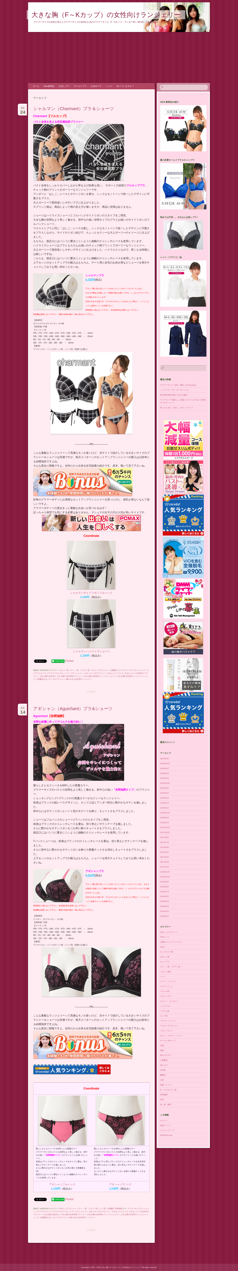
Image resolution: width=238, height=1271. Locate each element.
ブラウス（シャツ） (168, 1021)
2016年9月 (164, 882)
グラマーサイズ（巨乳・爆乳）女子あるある (178, 385)
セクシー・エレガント (169, 1001)
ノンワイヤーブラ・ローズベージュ (174, 390)
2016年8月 (164, 887)
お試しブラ (64, 86)
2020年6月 (164, 768)
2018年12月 (165, 813)
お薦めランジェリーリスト (171, 942)
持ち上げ (163, 1065)
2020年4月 (164, 778)
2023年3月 (164, 759)
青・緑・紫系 (165, 1104)
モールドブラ (80, 86)
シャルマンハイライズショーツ (91, 651)
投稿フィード (165, 1125)
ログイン (163, 1120)
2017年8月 (164, 837)
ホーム (36, 86)
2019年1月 (164, 808)
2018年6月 (164, 818)
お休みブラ (96, 86)
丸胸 (162, 1045)
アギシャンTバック (120, 1184)
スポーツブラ (165, 996)
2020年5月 (164, 773)
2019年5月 (164, 793)
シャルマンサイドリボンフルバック (91, 592)
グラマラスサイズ (43, 1211)
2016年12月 (165, 872)
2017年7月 (164, 842)
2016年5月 (164, 901)
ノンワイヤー (165, 1006)
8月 (22, 709)
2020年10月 (165, 764)
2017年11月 (165, 827)
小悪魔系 (113, 670)
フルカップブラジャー (99, 670)
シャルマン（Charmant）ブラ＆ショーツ (73, 108)
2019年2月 (164, 803)
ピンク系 (102, 1209)
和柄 (162, 1050)
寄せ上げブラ (165, 1055)
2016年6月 (164, 896)
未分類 (163, 1070)
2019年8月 (164, 788)
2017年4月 (164, 857)
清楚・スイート (166, 1085)
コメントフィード (167, 1130)
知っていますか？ (125, 86)
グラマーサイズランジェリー (134, 670)
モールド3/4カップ (167, 1040)
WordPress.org (166, 1135)
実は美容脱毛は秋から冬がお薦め (173, 395)
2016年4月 (164, 906)
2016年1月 (164, 916)
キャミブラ (164, 962)
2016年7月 (164, 892)
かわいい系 (63, 670)
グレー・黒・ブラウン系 (79, 670)
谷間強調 (118, 1209)
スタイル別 (164, 991)
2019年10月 (165, 783)
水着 (162, 1080)
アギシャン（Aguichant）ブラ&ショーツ (73, 708)
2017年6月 (164, 847)
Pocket (69, 660)
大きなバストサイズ (115, 673)
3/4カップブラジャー (67, 1209)
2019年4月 (164, 798)
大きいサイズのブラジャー (95, 673)
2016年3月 (164, 911)
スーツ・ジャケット (168, 981)
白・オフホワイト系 (168, 1090)
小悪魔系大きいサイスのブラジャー (50, 679)
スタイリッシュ (166, 986)
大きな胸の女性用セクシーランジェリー (99, 676)
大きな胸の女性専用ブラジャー (69, 676)
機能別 (163, 1075)
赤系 (162, 1100)
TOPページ (164, 937)
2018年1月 (164, 823)
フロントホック (166, 1031)
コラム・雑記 (165, 972)
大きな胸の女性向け (48, 676)
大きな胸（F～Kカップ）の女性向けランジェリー (106, 14)
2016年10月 (165, 877)
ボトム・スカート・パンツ (171, 1036)
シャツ (109, 86)
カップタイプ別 (166, 952)
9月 (22, 109)
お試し (163, 947)
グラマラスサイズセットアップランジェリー (65, 673)
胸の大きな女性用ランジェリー (79, 679)
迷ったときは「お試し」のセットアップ (176, 408)
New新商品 (49, 86)
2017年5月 (164, 852)
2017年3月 (164, 862)
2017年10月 (165, 832)
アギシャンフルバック (62, 1184)
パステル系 (164, 1011)
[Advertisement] (119, 57)
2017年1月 (164, 867)
